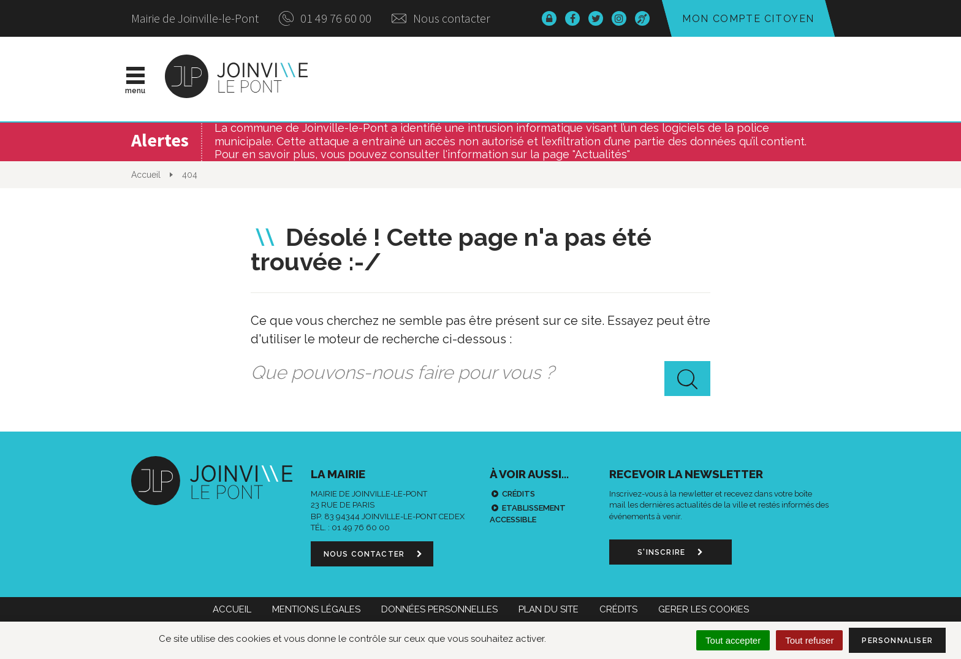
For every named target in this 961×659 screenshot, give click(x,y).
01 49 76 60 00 (325, 18)
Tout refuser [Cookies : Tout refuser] (809, 640)
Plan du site (548, 609)
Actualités (403, 79)
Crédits (518, 493)
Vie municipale (512, 79)
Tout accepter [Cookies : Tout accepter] (733, 640)
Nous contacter (441, 18)
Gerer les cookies (703, 609)
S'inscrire (670, 552)
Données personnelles (439, 609)
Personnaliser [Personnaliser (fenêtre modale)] (897, 640)
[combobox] (480, 373)
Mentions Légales (316, 609)
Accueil (232, 609)
